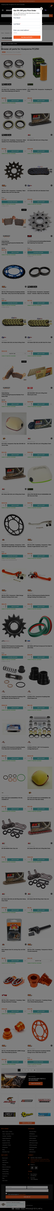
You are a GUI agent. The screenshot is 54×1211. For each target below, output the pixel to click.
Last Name (17, 24)
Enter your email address (21, 30)
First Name (17, 18)
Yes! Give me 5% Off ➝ (27, 37)
